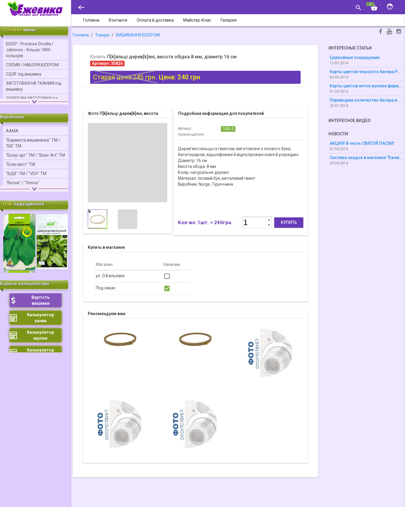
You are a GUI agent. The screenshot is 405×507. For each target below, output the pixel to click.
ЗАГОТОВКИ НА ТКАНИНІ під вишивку (33, 86)
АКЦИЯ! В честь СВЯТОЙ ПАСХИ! (362, 143)
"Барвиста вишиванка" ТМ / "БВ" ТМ (33, 143)
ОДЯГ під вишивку (24, 74)
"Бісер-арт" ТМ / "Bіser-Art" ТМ (35, 155)
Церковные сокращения (355, 57)
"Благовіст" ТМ (20, 164)
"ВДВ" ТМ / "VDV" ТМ (26, 173)
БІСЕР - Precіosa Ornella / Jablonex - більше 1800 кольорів (30, 49)
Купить (289, 222)
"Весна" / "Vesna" (22, 182)
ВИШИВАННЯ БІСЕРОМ (138, 35)
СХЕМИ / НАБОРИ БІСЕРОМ (32, 64)
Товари (102, 35)
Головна (81, 35)
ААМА (12, 131)
